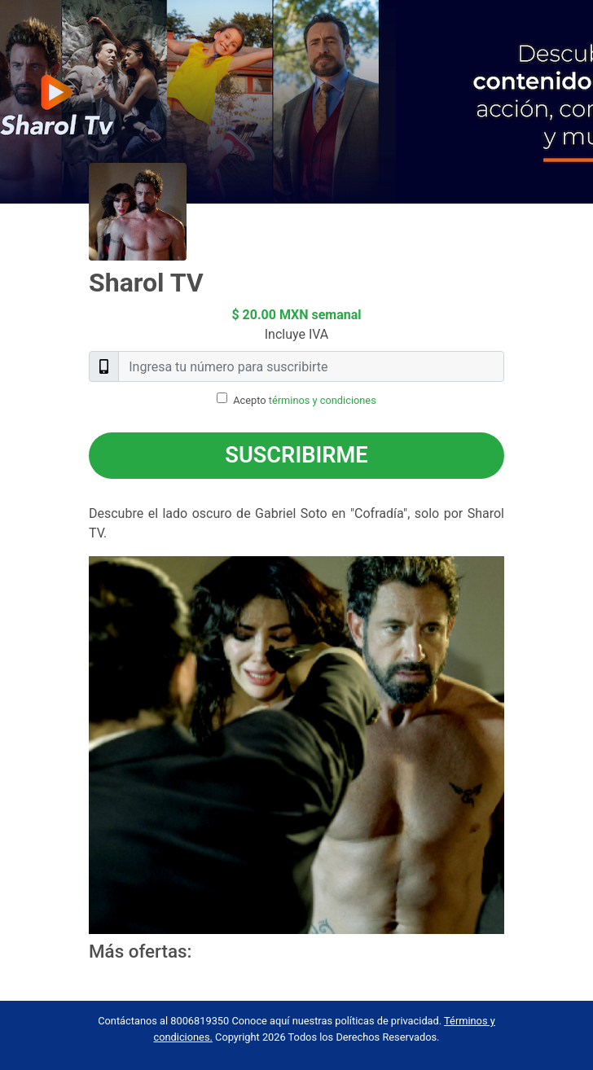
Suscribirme (296, 455)
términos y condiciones (322, 400)
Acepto (304, 400)
